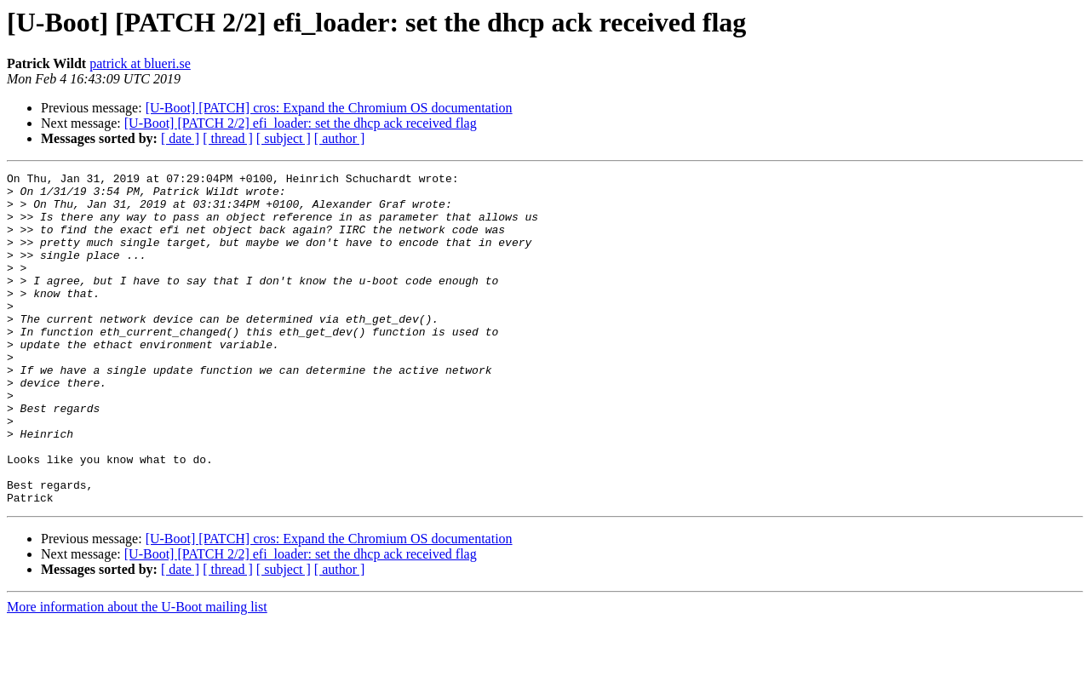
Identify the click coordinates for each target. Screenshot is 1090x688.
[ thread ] (228, 138)
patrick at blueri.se (140, 63)
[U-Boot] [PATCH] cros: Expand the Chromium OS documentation (329, 107)
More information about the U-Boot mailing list (137, 673)
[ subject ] (283, 138)
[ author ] (339, 138)
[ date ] (180, 138)
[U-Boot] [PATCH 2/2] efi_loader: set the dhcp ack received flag (300, 123)
